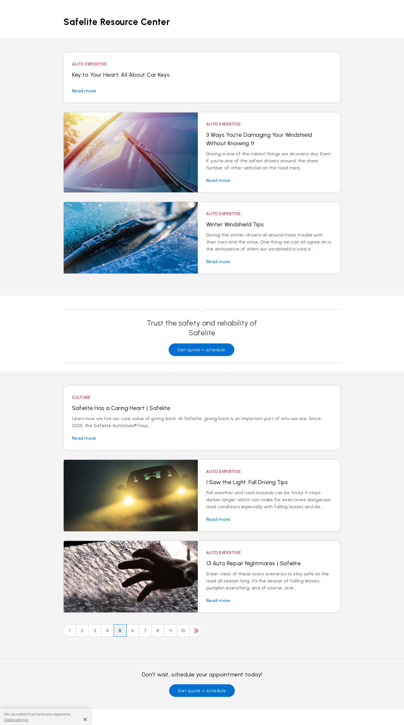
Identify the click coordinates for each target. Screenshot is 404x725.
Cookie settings (16, 720)
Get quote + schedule (201, 349)
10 (183, 630)
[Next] (195, 630)
